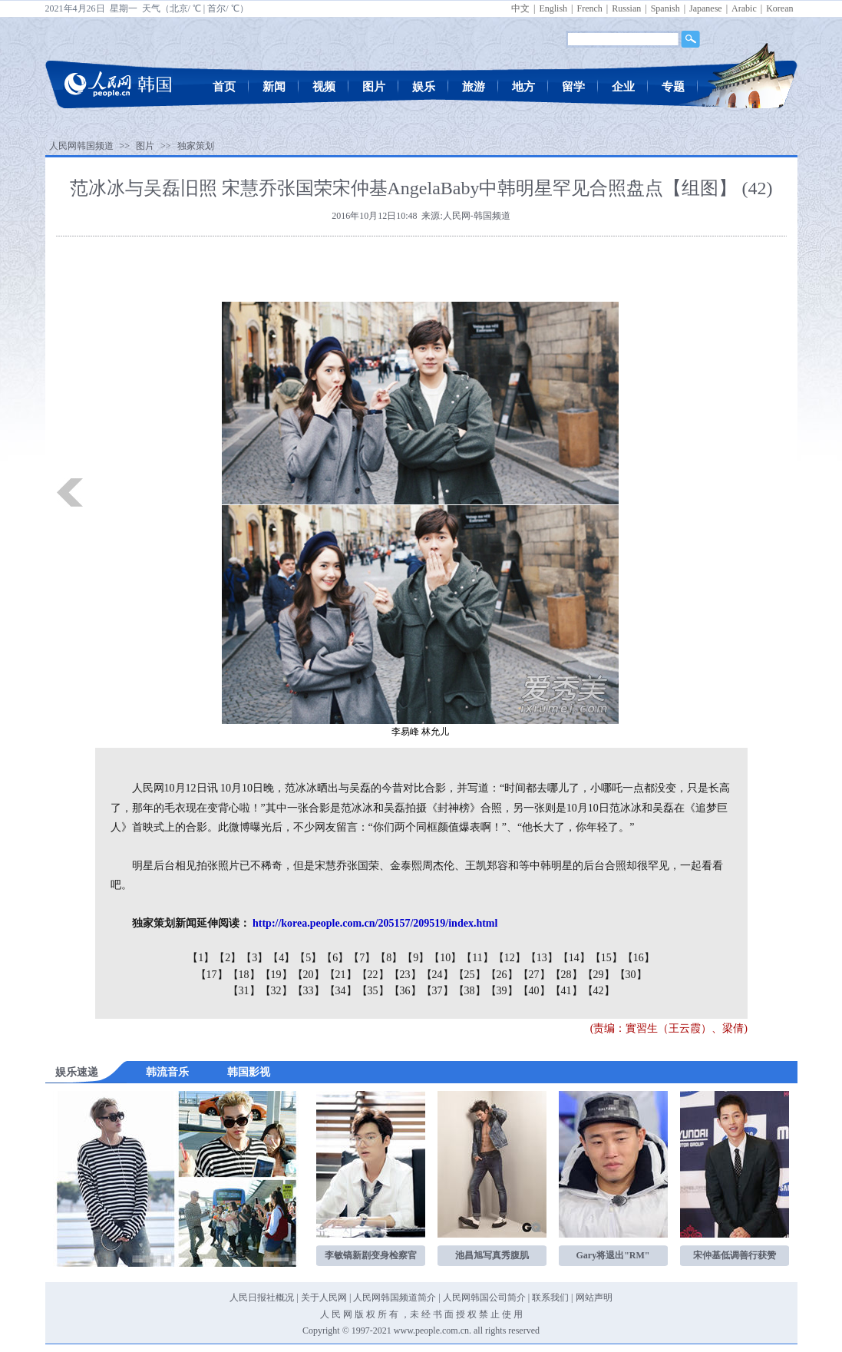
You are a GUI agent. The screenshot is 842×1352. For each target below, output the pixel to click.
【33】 (308, 991)
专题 (673, 87)
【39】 (502, 991)
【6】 (335, 958)
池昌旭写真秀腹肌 (492, 1255)
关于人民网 (324, 1297)
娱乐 (423, 87)
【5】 (308, 958)
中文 (520, 8)
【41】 (566, 991)
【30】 (631, 974)
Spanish (665, 8)
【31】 (244, 991)
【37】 (437, 991)
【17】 (212, 974)
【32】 (276, 991)
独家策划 (195, 145)
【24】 (437, 974)
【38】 (470, 991)
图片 (373, 87)
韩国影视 (248, 1072)
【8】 (388, 958)
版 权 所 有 (376, 1314)
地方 (523, 87)
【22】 (373, 974)
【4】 (281, 958)
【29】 (599, 974)
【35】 (373, 991)
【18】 (244, 974)
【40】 (534, 991)
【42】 (599, 991)
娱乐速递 (76, 1072)
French (589, 8)
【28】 (566, 974)
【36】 (405, 991)
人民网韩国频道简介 (394, 1297)
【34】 (341, 991)
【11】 (477, 958)
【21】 (341, 974)
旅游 (473, 87)
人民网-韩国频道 (476, 215)
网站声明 (594, 1297)
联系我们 (550, 1297)
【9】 (415, 958)
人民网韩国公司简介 (484, 1297)
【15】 (606, 958)
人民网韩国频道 (81, 145)
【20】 (308, 974)
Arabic (744, 8)
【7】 (361, 958)
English (553, 8)
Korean (779, 8)
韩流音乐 (167, 1072)
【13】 (542, 958)
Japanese (705, 8)
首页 (224, 87)
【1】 (200, 958)
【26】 (502, 974)
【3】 (254, 958)
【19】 (276, 974)
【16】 (638, 958)
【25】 (470, 974)
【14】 (574, 958)
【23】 (405, 974)
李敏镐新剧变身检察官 (371, 1255)
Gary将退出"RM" (613, 1255)
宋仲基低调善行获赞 (734, 1255)
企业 (623, 87)
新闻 (274, 87)
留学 (573, 87)
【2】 (227, 958)
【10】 (445, 958)
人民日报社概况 (261, 1297)
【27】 (534, 974)
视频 (323, 87)
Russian (626, 8)
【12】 (510, 958)
